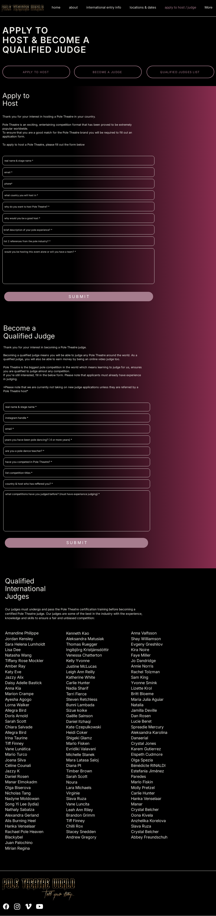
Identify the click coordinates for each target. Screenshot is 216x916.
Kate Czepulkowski (83, 727)
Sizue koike (76, 710)
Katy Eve (13, 671)
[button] (103, 7)
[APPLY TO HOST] (36, 72)
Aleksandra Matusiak (85, 638)
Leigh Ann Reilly (80, 671)
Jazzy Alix (14, 677)
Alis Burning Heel (20, 820)
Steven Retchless (81, 699)
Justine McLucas (81, 666)
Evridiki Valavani (81, 749)
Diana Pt (73, 765)
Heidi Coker (77, 732)
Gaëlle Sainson (79, 715)
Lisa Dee (13, 649)
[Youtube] (39, 906)
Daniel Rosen (17, 776)
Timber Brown (79, 771)
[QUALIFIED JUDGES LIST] (180, 72)
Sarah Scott (76, 776)
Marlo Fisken (77, 743)
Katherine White (80, 677)
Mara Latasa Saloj (82, 760)
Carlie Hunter (78, 682)
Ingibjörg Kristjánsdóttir (87, 649)
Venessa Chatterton (84, 655)
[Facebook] (6, 906)
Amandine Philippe (22, 633)
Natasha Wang (18, 655)
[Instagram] (17, 906)
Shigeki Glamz (79, 738)
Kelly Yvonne (78, 660)
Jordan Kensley (19, 638)
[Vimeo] (28, 906)
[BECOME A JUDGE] (108, 72)
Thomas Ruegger (81, 644)
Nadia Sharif (77, 688)
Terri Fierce (76, 694)
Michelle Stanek (80, 754)
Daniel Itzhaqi (78, 721)
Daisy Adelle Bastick (23, 682)
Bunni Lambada (80, 705)
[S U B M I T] (78, 296)
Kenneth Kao (77, 633)
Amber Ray (15, 666)
